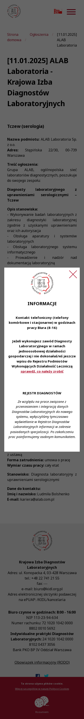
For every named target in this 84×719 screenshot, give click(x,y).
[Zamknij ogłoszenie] (73, 274)
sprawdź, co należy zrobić (42, 371)
